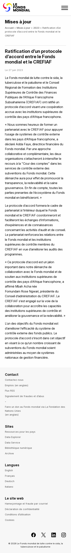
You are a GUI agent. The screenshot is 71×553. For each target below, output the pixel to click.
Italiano (9, 486)
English (9, 470)
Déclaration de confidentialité (22, 509)
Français (10, 475)
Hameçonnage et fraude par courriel (26, 503)
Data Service (12, 442)
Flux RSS (10, 390)
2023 (36, 27)
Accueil (9, 27)
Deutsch (9, 481)
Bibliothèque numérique (18, 448)
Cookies (9, 520)
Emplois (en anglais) (16, 385)
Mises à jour (23, 27)
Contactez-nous (14, 379)
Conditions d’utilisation (17, 514)
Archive (9, 453)
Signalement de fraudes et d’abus (24, 396)
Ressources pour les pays (20, 431)
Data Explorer (13, 437)
